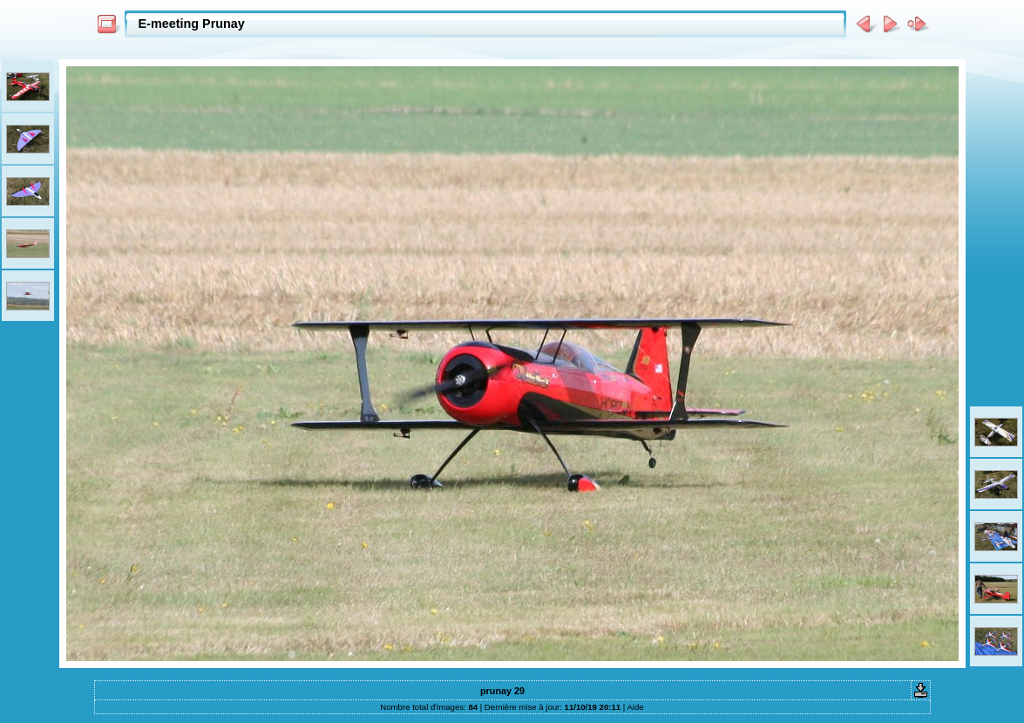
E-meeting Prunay (192, 24)
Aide (635, 707)
